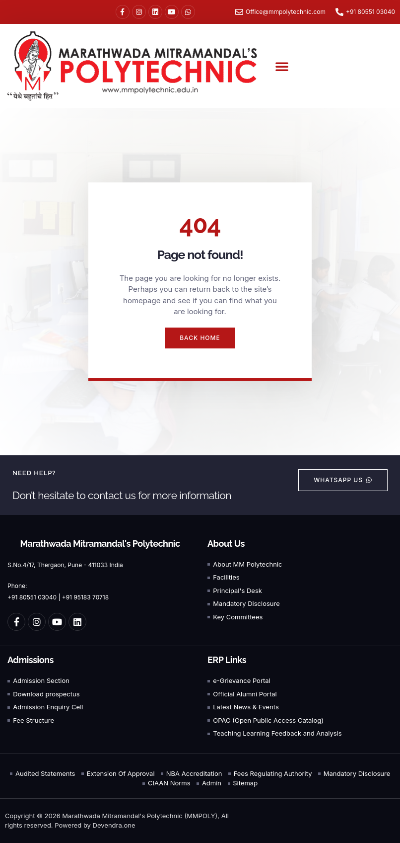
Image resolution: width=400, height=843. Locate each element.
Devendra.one (114, 825)
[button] (281, 66)
